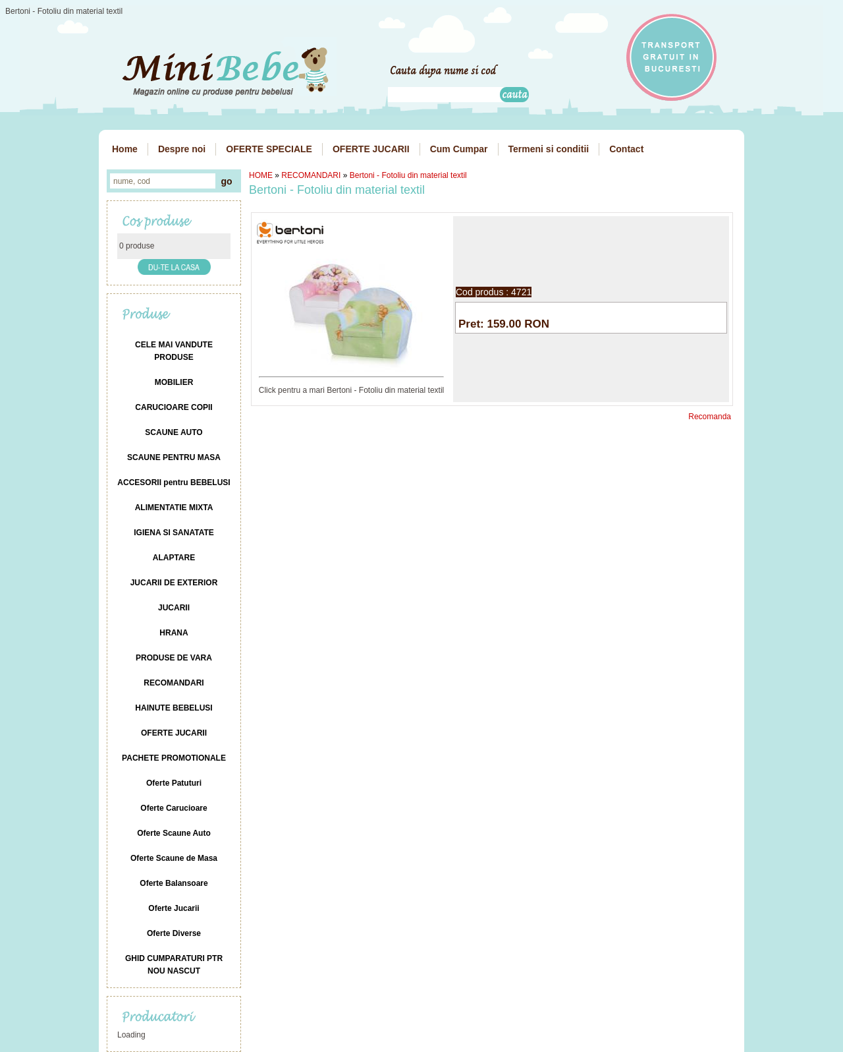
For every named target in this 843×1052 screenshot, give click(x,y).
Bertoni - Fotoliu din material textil (408, 175)
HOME (261, 175)
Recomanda (709, 416)
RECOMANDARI (310, 175)
